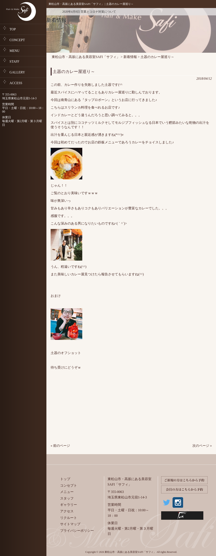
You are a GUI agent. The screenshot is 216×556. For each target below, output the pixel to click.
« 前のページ (60, 445)
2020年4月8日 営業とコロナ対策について (89, 11)
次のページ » (202, 445)
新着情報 (52, 11)
